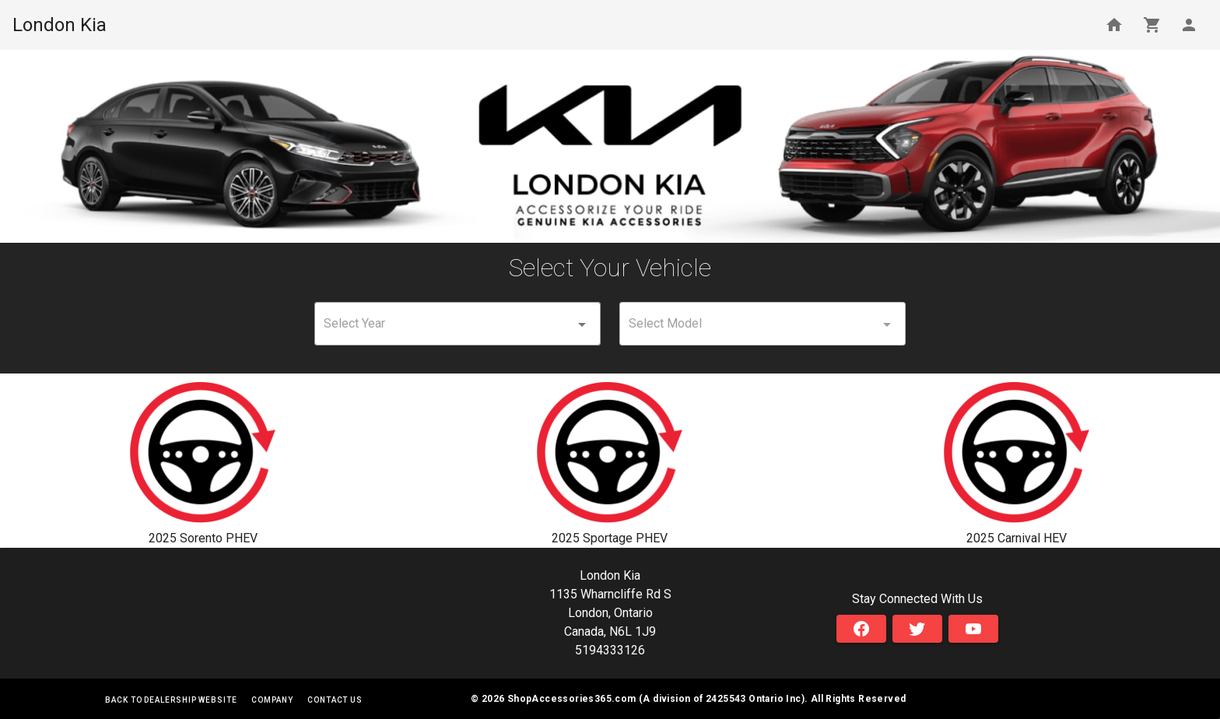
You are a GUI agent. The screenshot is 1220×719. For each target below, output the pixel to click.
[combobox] (457, 323)
